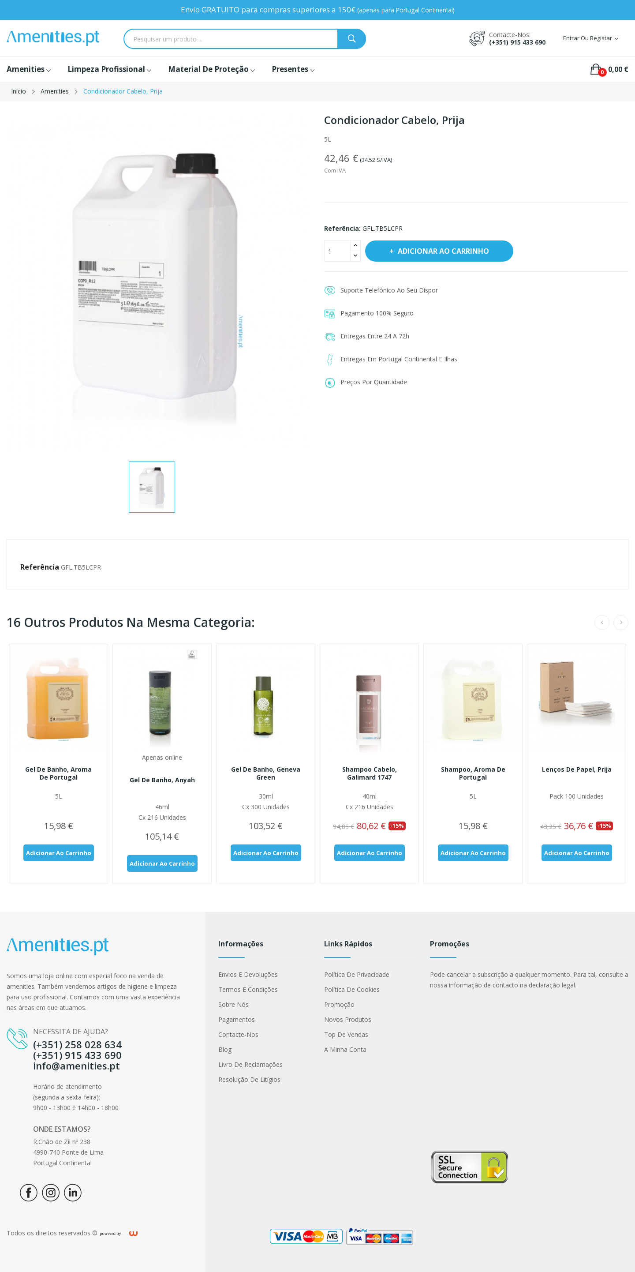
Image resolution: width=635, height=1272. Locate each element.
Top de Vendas (346, 1034)
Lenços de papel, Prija (577, 769)
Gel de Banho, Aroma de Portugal (58, 773)
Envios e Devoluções (248, 974)
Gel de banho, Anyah (162, 780)
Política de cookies (352, 989)
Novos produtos (347, 1019)
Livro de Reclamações (250, 1064)
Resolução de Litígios (249, 1079)
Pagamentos (236, 1019)
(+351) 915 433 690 (517, 42)
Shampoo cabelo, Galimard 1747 (369, 773)
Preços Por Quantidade (373, 382)
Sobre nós (233, 1004)
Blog (225, 1049)
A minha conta (345, 1049)
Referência (39, 567)
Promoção (339, 1004)
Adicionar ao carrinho (442, 251)
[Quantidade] (337, 251)
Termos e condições (248, 989)
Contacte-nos (238, 1034)
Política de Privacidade (356, 974)
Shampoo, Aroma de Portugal (473, 773)
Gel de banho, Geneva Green (265, 773)
